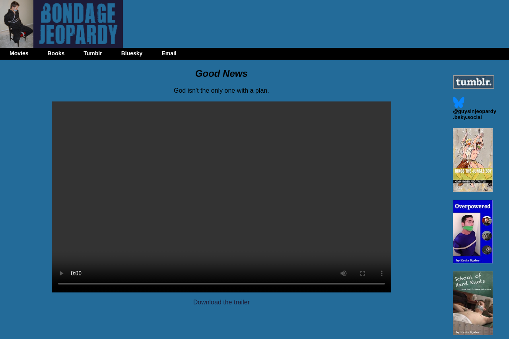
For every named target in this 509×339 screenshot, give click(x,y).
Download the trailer (221, 302)
